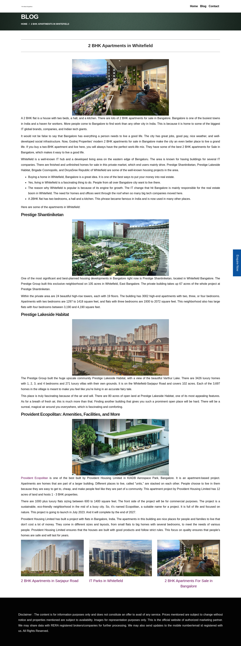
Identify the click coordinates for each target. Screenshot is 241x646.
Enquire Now (237, 263)
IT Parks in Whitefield (106, 581)
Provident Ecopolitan (34, 478)
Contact (214, 6)
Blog (203, 6)
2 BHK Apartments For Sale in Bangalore (189, 583)
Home (194, 6)
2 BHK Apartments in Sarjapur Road (49, 581)
